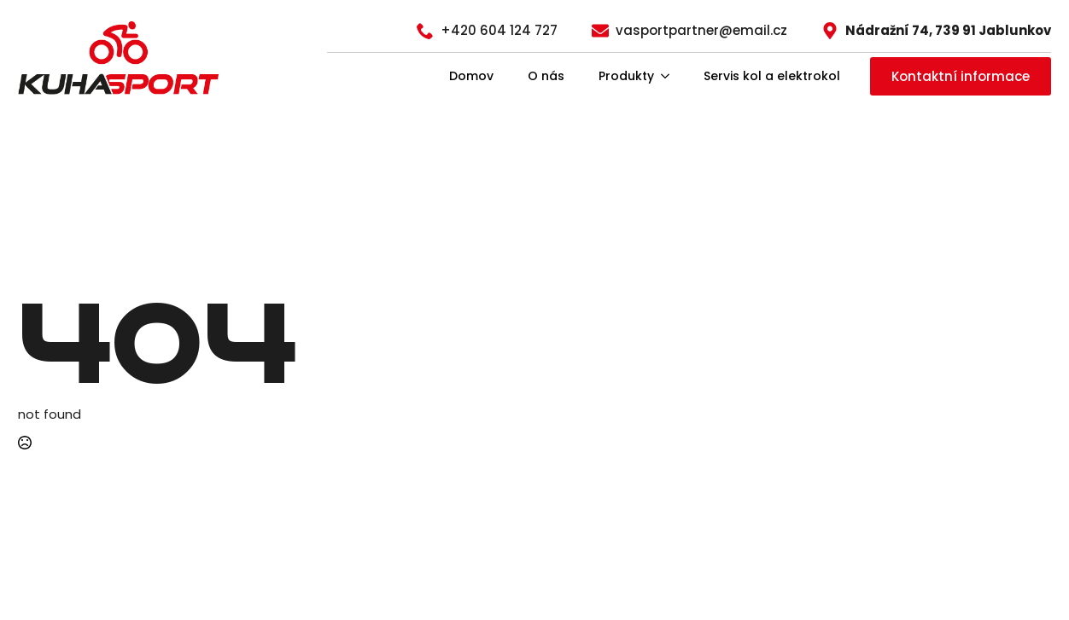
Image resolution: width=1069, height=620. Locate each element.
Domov (471, 75)
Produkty (626, 75)
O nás (546, 75)
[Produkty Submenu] (670, 76)
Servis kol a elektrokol (772, 75)
